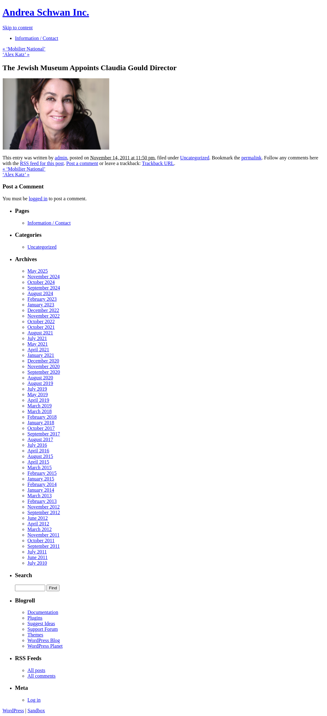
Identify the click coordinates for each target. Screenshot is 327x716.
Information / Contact (36, 38)
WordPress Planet (45, 646)
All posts (36, 670)
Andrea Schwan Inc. (45, 12)
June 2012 (37, 518)
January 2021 (40, 355)
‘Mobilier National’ (24, 48)
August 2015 (40, 456)
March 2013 (39, 495)
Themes (35, 634)
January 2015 (40, 478)
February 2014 (42, 484)
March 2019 (39, 405)
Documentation (42, 612)
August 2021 (40, 332)
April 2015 (38, 462)
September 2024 (43, 287)
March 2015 (39, 467)
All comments (41, 676)
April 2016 (38, 450)
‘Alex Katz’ (16, 54)
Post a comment (82, 163)
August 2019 (40, 383)
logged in (38, 198)
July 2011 (37, 551)
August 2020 (40, 377)
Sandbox (36, 710)
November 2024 (43, 276)
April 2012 (38, 523)
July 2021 (37, 338)
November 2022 (43, 316)
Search (23, 575)
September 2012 (43, 512)
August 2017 (40, 439)
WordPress (13, 710)
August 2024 (40, 293)
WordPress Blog (43, 640)
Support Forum (42, 629)
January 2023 (40, 304)
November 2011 (43, 535)
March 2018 (39, 411)
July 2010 (37, 563)
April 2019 (38, 400)
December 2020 (43, 360)
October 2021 (41, 327)
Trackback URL (158, 163)
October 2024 (41, 282)
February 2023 (42, 299)
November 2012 (43, 506)
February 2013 (42, 501)
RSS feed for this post (42, 163)
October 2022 (41, 321)
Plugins (34, 618)
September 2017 (43, 433)
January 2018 (40, 422)
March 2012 (39, 529)
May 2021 (37, 344)
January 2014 (40, 490)
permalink (251, 157)
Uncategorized (194, 157)
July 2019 (37, 389)
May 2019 (37, 394)
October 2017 (41, 428)
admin (61, 157)
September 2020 (43, 372)
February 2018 (42, 417)
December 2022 (43, 310)
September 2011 (43, 546)
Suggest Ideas (41, 623)
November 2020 (43, 366)
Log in (34, 700)
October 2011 (41, 540)
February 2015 (42, 473)
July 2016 (37, 445)
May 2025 (37, 271)
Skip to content (17, 27)
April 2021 (38, 349)
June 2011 (37, 557)
